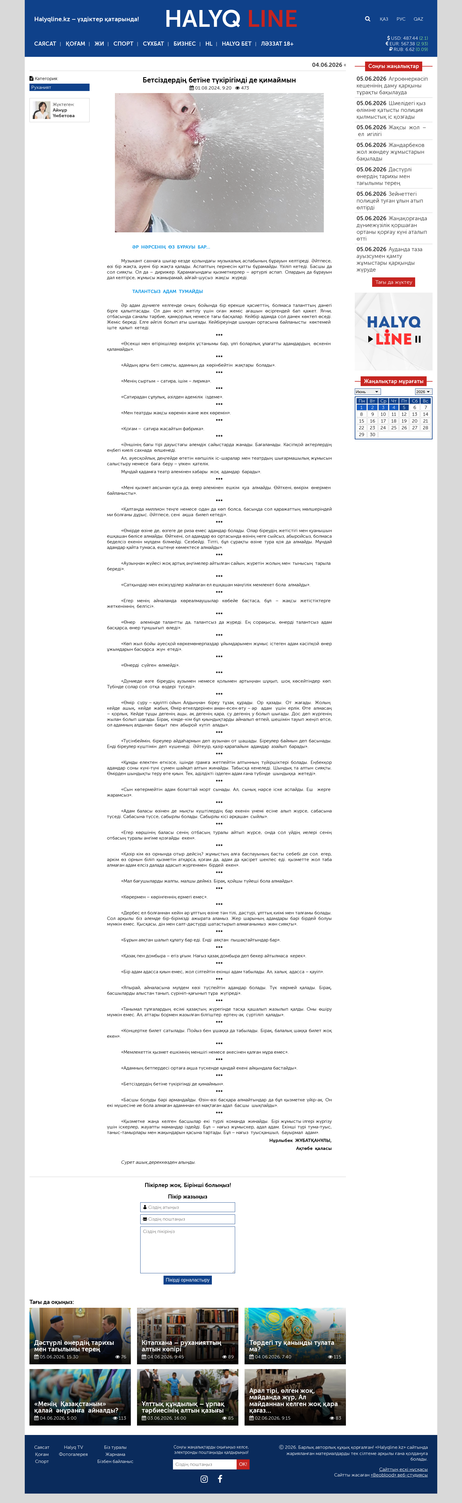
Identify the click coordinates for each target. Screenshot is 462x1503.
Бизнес (185, 43)
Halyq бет (237, 43)
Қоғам (75, 43)
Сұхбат (153, 43)
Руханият (41, 87)
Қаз (384, 19)
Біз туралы (115, 1456)
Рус (401, 19)
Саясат (45, 43)
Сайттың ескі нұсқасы (403, 1479)
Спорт (123, 43)
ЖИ (99, 43)
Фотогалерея (73, 1463)
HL (208, 43)
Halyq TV (73, 1456)
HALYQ (231, 19)
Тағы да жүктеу (393, 282)
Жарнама (115, 1463)
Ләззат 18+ (277, 43)
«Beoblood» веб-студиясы (399, 1484)
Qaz (418, 19)
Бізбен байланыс (115, 1471)
